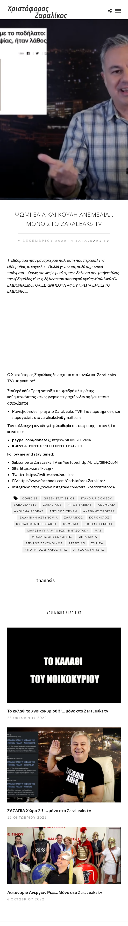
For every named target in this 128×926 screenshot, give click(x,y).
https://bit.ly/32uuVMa (71, 439)
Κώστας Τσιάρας (99, 523)
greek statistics (59, 498)
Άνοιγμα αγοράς (29, 511)
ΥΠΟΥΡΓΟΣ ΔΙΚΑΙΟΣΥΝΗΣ (46, 549)
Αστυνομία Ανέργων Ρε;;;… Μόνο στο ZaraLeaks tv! (55, 892)
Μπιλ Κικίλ (87, 536)
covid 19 (30, 498)
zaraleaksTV (25, 504)
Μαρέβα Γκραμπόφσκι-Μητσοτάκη (58, 530)
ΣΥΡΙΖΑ (97, 543)
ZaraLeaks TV (93, 240)
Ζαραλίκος (73, 517)
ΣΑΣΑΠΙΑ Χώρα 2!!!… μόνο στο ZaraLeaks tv (49, 810)
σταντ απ (77, 543)
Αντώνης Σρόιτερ (99, 511)
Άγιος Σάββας (80, 504)
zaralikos (52, 504)
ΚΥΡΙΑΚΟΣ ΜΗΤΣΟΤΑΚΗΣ (36, 523)
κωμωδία (71, 523)
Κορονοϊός (99, 517)
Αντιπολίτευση (63, 511)
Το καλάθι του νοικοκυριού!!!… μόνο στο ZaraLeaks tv (57, 710)
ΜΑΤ (98, 530)
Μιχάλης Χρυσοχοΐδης (52, 536)
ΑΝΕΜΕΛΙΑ (106, 504)
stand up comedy (96, 498)
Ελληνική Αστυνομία (39, 517)
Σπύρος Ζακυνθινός (44, 543)
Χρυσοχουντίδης (88, 549)
